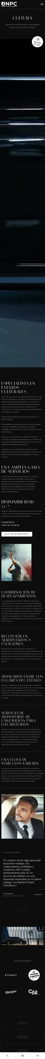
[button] (42, 4)
